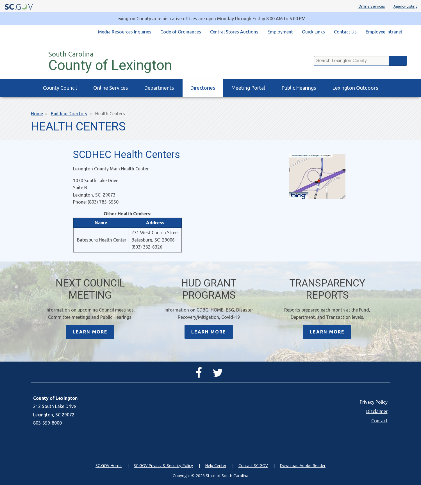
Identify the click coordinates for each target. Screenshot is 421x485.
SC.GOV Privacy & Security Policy (163, 465)
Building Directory (69, 113)
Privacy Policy (374, 402)
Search (398, 61)
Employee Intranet (384, 31)
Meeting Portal (248, 88)
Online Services (371, 6)
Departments (159, 88)
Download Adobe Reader (303, 465)
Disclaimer (377, 411)
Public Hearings (298, 88)
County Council (60, 88)
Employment (280, 31)
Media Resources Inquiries (124, 31)
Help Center (215, 465)
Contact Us (345, 31)
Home (37, 113)
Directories (202, 88)
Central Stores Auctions (234, 31)
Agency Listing (405, 6)
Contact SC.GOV (253, 465)
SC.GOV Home (108, 465)
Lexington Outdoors (355, 88)
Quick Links (313, 31)
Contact (379, 420)
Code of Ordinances (180, 31)
